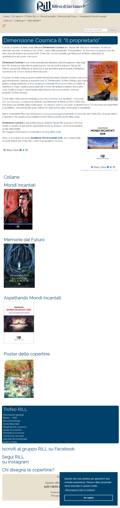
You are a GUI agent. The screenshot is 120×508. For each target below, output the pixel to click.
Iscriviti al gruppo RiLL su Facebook (38, 448)
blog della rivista (53, 132)
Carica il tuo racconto (13, 436)
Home (6, 16)
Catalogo (19, 20)
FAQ (15, 418)
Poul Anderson (37, 83)
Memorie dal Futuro (67, 16)
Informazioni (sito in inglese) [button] (80, 490)
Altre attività (33, 20)
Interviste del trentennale (15, 439)
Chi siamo (16, 16)
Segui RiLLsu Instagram (15, 459)
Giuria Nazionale (11, 424)
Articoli (7, 20)
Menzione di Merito (56, 102)
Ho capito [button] (89, 498)
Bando (6, 418)
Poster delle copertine (27, 354)
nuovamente (68, 114)
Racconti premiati (11, 421)
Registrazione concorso (15, 427)
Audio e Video (10, 442)
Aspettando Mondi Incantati (93, 16)
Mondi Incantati (48, 16)
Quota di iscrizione (12, 430)
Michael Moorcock (56, 83)
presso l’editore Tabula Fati (50, 123)
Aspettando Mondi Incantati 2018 (46, 138)
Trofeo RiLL (31, 16)
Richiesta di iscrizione (13, 433)
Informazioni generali (13, 415)
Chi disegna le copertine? (28, 469)
